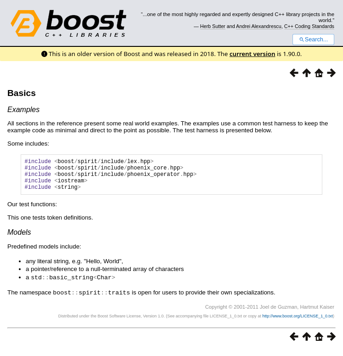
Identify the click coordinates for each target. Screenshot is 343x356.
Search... (313, 39)
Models (19, 239)
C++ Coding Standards (309, 26)
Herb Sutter (212, 26)
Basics (21, 93)
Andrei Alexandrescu (258, 26)
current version (253, 54)
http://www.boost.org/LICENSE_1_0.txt (297, 322)
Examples (23, 109)
